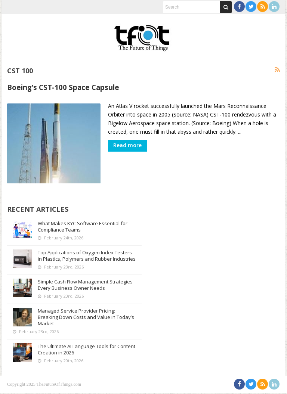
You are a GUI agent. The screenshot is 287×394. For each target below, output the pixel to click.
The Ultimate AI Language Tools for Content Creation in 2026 (78, 350)
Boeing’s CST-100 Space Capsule (63, 87)
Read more (127, 145)
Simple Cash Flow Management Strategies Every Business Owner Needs (86, 285)
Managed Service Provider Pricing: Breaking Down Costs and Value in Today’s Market (78, 318)
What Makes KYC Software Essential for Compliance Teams (84, 221)
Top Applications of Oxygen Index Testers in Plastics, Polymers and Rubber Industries (86, 253)
